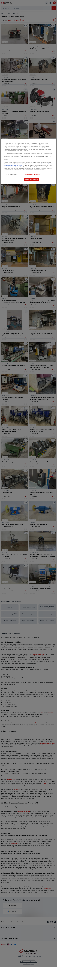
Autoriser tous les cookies (31, 179)
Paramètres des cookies (11, 174)
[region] (28, 161)
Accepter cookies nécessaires (32, 174)
